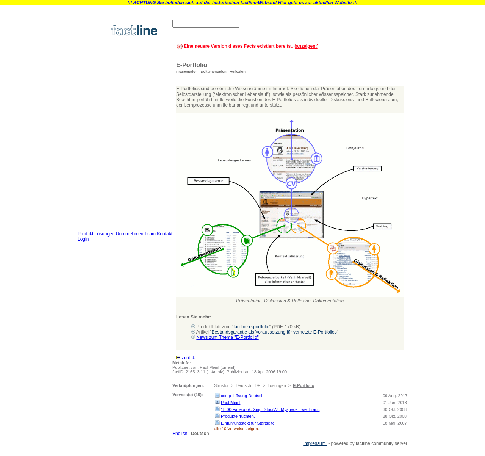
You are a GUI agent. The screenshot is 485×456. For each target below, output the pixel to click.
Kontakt (164, 234)
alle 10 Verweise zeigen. (236, 428)
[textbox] (205, 24)
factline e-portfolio (251, 326)
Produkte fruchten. (238, 416)
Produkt (85, 234)
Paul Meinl (230, 402)
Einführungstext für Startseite (248, 423)
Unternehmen (130, 234)
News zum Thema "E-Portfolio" (227, 337)
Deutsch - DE (248, 385)
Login (83, 239)
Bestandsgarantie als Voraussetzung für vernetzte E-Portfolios (274, 332)
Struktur (221, 385)
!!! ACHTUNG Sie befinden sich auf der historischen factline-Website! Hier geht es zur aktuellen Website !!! (242, 2)
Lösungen (105, 234)
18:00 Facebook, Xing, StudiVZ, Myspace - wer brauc (270, 409)
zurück (188, 357)
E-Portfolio (303, 385)
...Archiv (215, 372)
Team (150, 234)
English (179, 433)
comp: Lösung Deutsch (242, 395)
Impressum (315, 443)
